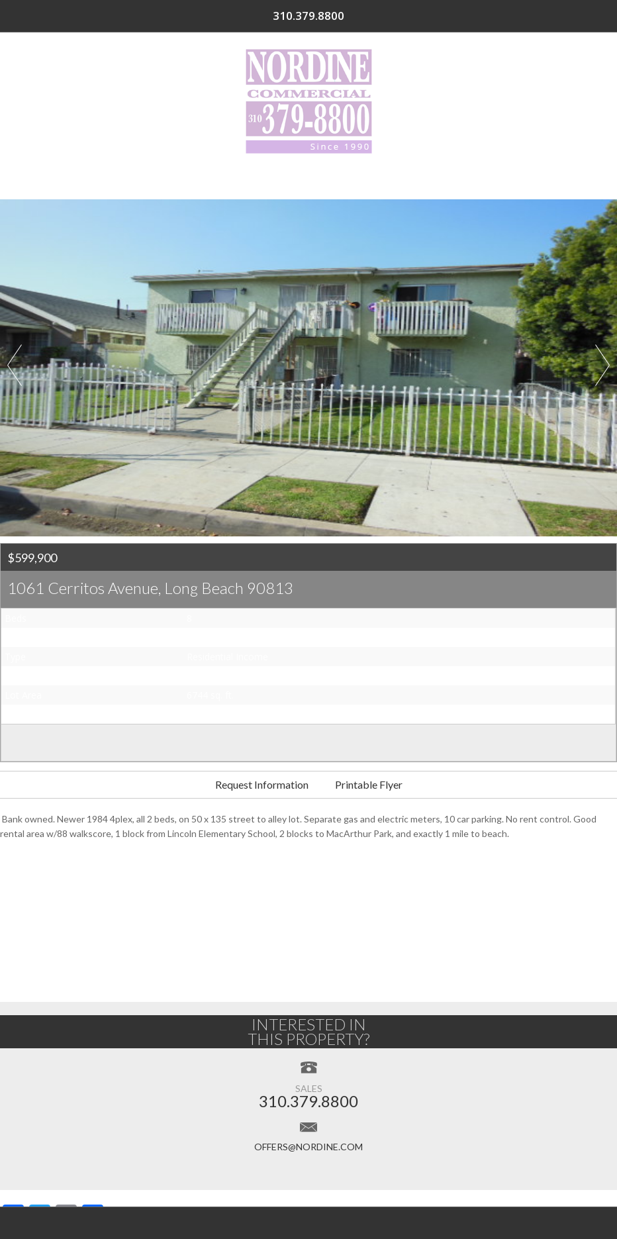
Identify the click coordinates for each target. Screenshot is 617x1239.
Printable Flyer (369, 784)
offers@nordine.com (308, 1146)
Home (73, 179)
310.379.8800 (555, 16)
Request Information (261, 784)
